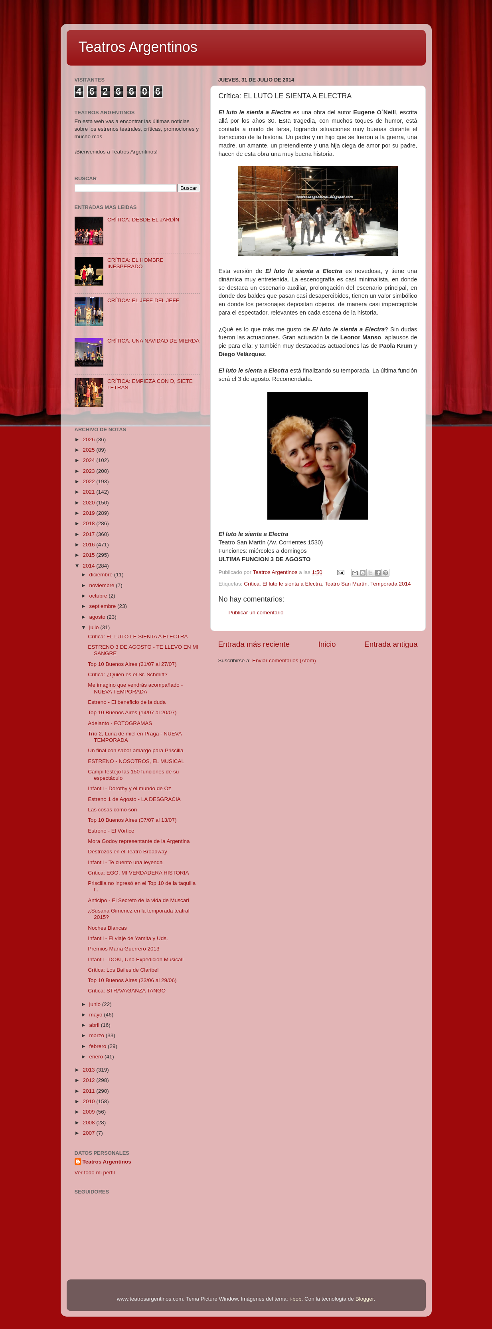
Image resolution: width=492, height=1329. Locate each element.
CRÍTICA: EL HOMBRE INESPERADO (135, 263)
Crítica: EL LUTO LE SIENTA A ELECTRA (138, 637)
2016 (89, 545)
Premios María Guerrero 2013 (123, 949)
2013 (89, 1070)
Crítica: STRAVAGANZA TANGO (127, 991)
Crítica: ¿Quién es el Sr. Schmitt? (128, 674)
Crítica (251, 584)
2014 (89, 566)
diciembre (101, 575)
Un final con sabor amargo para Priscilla (135, 750)
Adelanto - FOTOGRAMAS (120, 723)
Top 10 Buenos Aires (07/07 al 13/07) (132, 820)
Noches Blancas (107, 928)
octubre (99, 596)
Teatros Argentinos (138, 47)
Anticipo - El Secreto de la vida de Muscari (138, 900)
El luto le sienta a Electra (292, 584)
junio (95, 1004)
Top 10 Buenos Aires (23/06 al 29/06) (132, 980)
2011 (89, 1091)
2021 (89, 492)
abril (95, 1025)
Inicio (327, 644)
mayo (96, 1015)
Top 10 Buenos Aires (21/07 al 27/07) (132, 664)
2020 (89, 503)
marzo (97, 1035)
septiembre (103, 606)
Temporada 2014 (390, 584)
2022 (89, 481)
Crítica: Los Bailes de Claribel (123, 970)
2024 (89, 460)
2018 (89, 523)
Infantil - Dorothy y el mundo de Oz (129, 788)
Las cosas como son (112, 810)
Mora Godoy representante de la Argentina (139, 841)
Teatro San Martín (346, 584)
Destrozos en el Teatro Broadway (127, 852)
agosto (98, 617)
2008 (89, 1123)
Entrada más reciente (254, 644)
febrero (98, 1046)
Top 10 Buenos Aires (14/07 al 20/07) (132, 712)
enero (97, 1057)
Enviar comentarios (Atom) (284, 661)
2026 (89, 439)
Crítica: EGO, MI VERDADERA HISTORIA (138, 873)
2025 (89, 450)
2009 (89, 1112)
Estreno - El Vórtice (111, 831)
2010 (89, 1101)
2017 (89, 534)
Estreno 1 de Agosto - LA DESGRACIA (134, 799)
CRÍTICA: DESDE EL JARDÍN (143, 220)
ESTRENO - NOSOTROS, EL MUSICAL (136, 761)
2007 (89, 1133)
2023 (89, 471)
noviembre (102, 585)
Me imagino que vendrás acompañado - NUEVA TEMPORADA (135, 688)
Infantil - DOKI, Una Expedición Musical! (136, 959)
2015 (89, 555)
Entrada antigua (390, 644)
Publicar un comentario (256, 613)
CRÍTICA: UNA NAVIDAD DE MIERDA (153, 341)
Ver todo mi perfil (95, 1173)
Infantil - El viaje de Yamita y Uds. (128, 938)
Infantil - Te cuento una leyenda (125, 862)
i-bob (296, 1299)
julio (95, 627)
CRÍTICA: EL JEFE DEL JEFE (143, 300)
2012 (89, 1080)
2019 (89, 513)
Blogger (365, 1299)
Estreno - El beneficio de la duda (127, 702)
